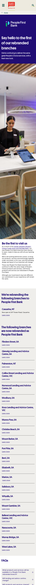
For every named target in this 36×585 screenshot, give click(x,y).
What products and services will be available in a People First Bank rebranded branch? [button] (15, 572)
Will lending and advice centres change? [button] (14, 579)
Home (6, 13)
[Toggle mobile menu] (3, 5)
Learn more (6, 315)
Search (33, 5)
